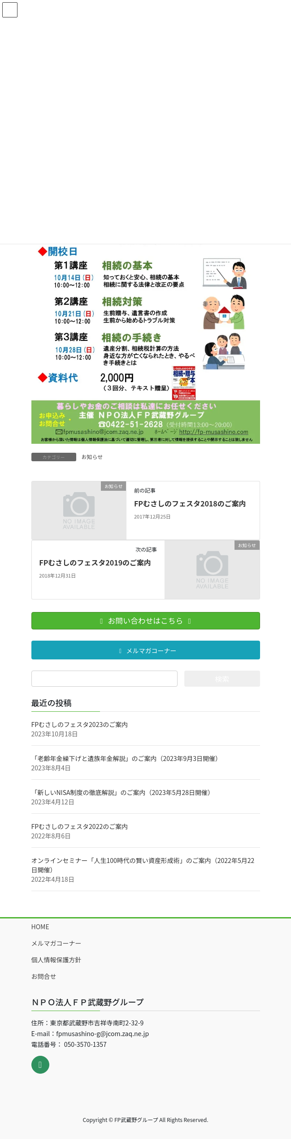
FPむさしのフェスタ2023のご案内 (79, 724)
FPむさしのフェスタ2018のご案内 (190, 503)
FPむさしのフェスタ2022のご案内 (79, 826)
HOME (40, 926)
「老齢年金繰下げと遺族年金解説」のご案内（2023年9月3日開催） (126, 758)
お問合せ (43, 976)
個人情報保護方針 (56, 959)
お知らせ (92, 456)
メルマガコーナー (56, 943)
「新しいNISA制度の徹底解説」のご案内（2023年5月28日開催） (122, 792)
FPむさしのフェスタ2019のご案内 (95, 562)
